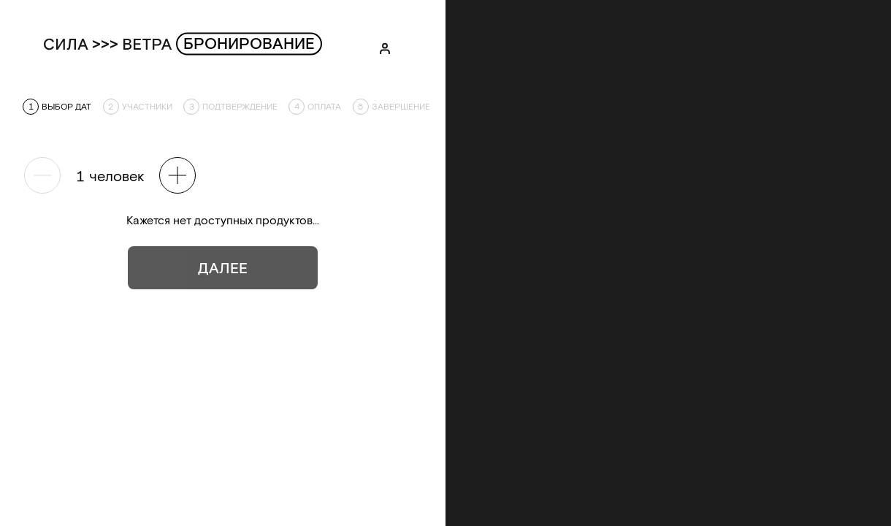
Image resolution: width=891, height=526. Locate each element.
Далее (223, 267)
